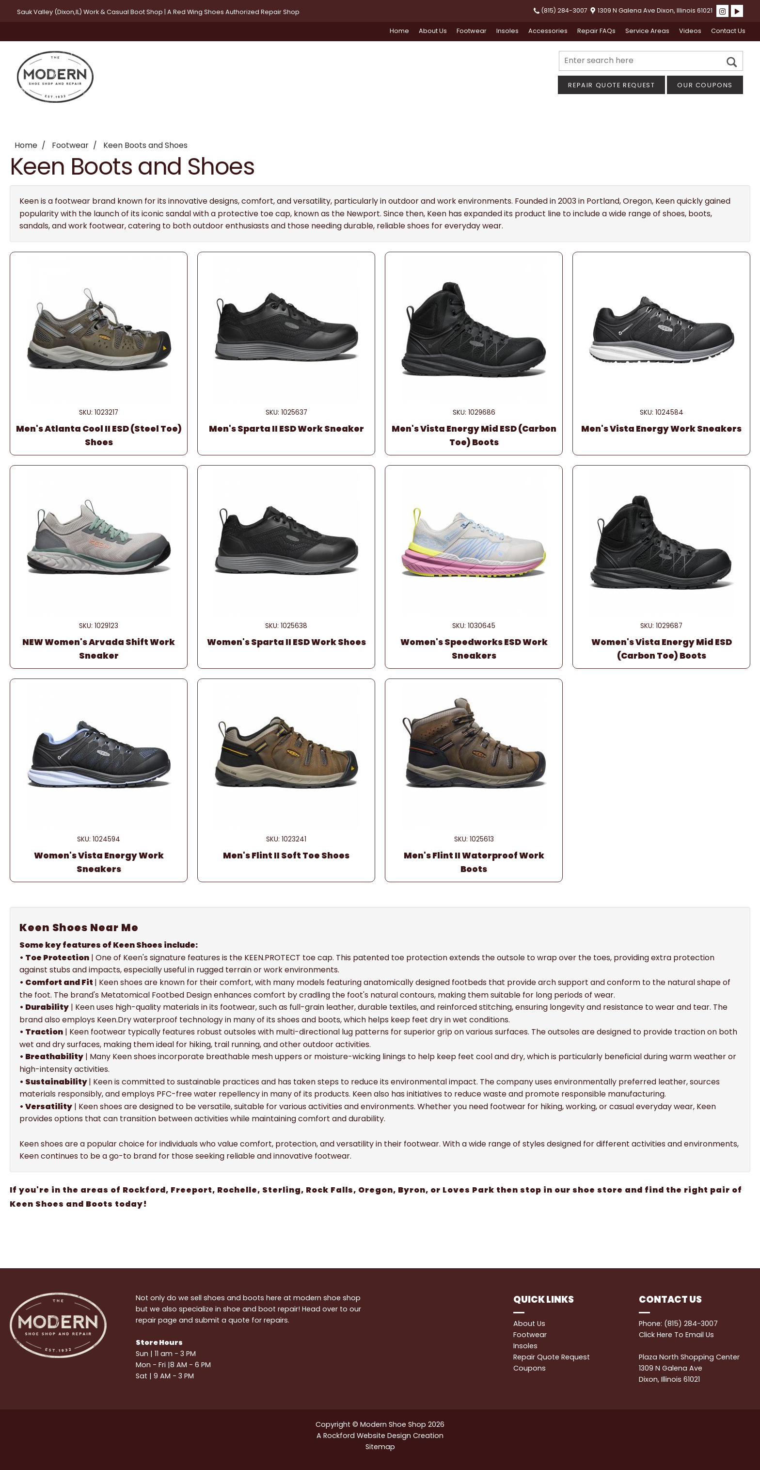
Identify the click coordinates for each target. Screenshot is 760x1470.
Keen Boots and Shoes (145, 145)
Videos (690, 31)
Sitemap (380, 1447)
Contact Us (728, 31)
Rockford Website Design (367, 1435)
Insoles (507, 31)
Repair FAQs (596, 31)
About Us (433, 31)
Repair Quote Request (611, 85)
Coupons (529, 1368)
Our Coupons (705, 85)
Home (399, 31)
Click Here (655, 1335)
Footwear (472, 31)
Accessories (548, 31)
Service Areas (647, 31)
